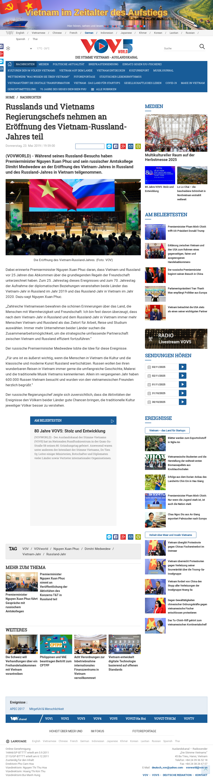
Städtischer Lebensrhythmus (120, 76)
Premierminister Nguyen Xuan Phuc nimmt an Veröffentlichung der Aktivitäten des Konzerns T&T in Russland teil (53, 587)
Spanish (167, 741)
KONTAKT (201, 775)
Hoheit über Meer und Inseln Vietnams (170, 535)
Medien (44, 64)
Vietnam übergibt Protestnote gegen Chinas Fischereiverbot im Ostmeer (186, 546)
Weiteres (16, 630)
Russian (190, 32)
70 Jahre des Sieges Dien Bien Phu (63, 89)
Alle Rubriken (103, 89)
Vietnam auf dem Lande (76, 70)
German (89, 32)
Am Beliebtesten (166, 215)
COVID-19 (171, 83)
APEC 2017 (17, 709)
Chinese (57, 32)
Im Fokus (97, 731)
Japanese (126, 32)
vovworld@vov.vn (196, 767)
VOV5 (113, 719)
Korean (158, 32)
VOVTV (189, 719)
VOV (25, 549)
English (20, 32)
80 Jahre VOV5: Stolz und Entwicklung (69, 430)
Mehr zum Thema (26, 567)
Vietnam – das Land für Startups (167, 430)
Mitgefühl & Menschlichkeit (46, 709)
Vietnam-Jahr (31, 554)
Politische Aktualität (68, 64)
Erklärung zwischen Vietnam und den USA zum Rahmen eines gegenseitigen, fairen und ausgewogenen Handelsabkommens (186, 254)
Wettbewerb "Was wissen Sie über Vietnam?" (39, 76)
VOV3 (81, 719)
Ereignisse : (18, 702)
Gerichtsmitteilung (22, 89)
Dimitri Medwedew (97, 549)
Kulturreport (139, 70)
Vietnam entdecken (111, 70)
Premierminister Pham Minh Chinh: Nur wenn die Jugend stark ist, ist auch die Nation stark (187, 500)
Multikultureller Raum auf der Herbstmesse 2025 (170, 157)
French (73, 32)
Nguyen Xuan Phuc (66, 549)
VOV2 (65, 719)
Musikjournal (163, 70)
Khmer (143, 32)
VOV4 (97, 719)
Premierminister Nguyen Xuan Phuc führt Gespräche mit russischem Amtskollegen (22, 603)
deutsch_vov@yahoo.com (167, 767)
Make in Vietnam (193, 83)
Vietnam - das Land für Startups (97, 83)
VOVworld (41, 549)
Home (10, 97)
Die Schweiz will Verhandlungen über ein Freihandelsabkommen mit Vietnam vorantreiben (21, 665)
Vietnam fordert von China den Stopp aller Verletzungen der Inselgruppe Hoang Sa (185, 585)
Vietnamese (38, 32)
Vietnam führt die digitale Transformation (39, 83)
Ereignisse (158, 418)
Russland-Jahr (56, 554)
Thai (177, 741)
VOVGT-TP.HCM (165, 719)
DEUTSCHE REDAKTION (177, 775)
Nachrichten (25, 64)
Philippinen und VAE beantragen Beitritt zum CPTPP (56, 661)
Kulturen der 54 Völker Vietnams (31, 70)
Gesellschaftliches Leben (142, 83)
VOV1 (49, 719)
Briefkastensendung (103, 64)
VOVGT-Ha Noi (136, 719)
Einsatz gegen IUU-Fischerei (142, 64)
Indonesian (107, 32)
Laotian (174, 32)
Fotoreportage (84, 76)
